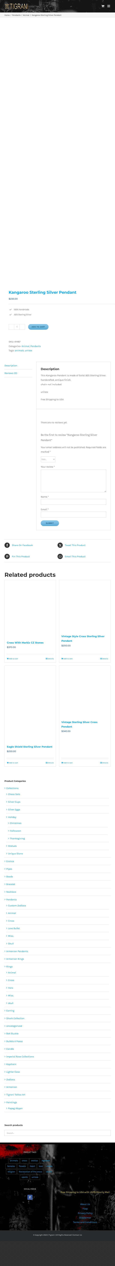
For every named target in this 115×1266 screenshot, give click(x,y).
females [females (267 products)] (11, 1166)
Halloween (15, 830)
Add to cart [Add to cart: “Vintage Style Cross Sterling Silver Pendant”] (68, 659)
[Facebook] (29, 1197)
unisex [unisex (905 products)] (35, 1177)
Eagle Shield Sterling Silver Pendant (29, 746)
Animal (25, 346)
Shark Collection (15, 1018)
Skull (11, 943)
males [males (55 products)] (50, 1166)
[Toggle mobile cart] (102, 6)
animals (19, 350)
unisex (28, 350)
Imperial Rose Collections (20, 1056)
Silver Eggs (14, 809)
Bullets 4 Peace (14, 1041)
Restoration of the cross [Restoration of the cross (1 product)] (30, 1171)
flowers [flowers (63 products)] (22, 1166)
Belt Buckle (12, 1033)
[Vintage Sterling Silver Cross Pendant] (84, 691)
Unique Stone (15, 853)
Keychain (11, 1064)
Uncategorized (14, 1025)
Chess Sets (14, 794)
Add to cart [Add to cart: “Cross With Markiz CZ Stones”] (13, 659)
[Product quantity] (17, 327)
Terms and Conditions (85, 1222)
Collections (12, 788)
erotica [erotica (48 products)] (34, 1160)
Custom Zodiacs (17, 905)
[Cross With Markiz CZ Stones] (30, 608)
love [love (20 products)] (41, 1166)
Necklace (11, 891)
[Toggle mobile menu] (109, 6)
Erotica (10, 861)
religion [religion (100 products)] (11, 1171)
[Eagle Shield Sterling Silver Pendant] (30, 704)
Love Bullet (14, 928)
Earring (10, 1010)
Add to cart (38, 327)
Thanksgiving (17, 838)
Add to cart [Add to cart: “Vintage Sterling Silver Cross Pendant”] (68, 763)
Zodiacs (10, 1079)
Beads (9, 876)
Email (45, 509)
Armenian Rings (15, 958)
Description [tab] (10, 365)
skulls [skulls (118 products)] (49, 1171)
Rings (9, 966)
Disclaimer (85, 1217)
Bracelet (10, 884)
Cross (11, 920)
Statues (12, 845)
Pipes (9, 868)
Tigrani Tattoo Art (15, 1094)
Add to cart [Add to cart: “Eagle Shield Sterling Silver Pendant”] (13, 763)
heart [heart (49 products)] (32, 1166)
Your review (48, 466)
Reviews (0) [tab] (10, 373)
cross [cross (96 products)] (24, 1160)
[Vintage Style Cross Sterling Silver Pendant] (84, 605)
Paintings (11, 1102)
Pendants (35, 346)
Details (51, 659)
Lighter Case (13, 1071)
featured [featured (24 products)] (46, 1160)
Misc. (11, 935)
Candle (10, 1048)
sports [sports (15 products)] (25, 1177)
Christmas (15, 823)
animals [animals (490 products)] (14, 1160)
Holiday (12, 817)
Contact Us (77, 1235)
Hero (10, 987)
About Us (85, 1204)
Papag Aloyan (15, 1108)
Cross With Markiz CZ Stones (25, 642)
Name (45, 496)
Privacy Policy (85, 1213)
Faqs (85, 1208)
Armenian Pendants (17, 951)
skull (10, 1003)
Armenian (11, 1087)
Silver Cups (14, 801)
